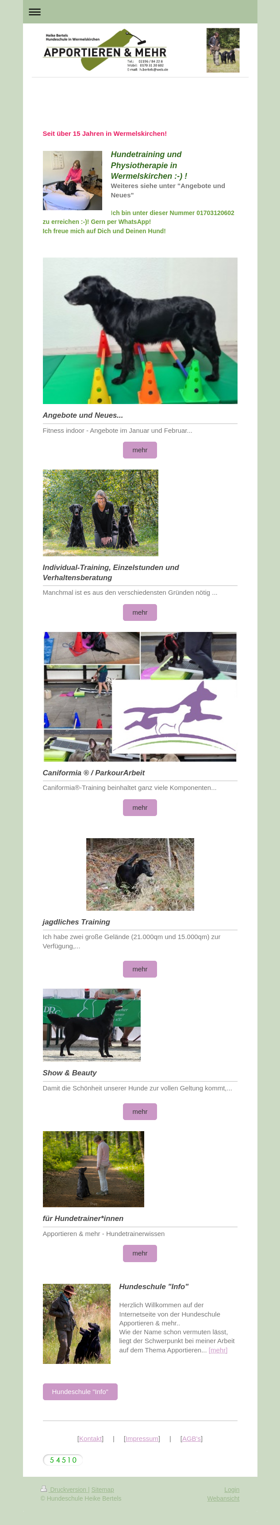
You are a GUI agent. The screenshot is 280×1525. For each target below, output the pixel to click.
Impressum (142, 1438)
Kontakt (90, 1438)
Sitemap (103, 1489)
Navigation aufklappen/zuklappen (140, 11)
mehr (139, 450)
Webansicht (223, 1498)
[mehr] (218, 1350)
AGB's (191, 1438)
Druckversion (64, 1489)
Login (231, 1489)
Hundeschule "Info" (80, 1391)
